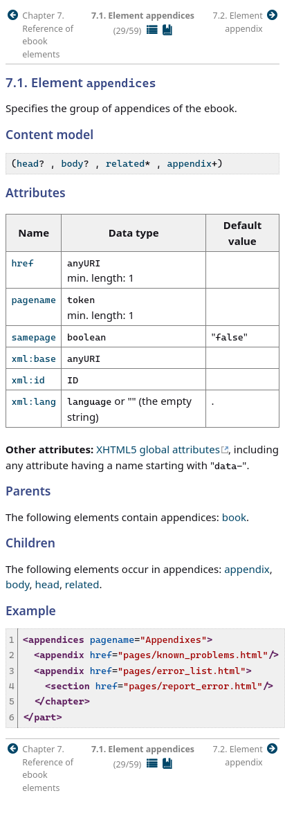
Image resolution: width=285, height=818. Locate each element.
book (234, 517)
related (125, 163)
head (28, 163)
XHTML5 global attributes (158, 449)
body (72, 163)
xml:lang (34, 401)
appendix (189, 163)
